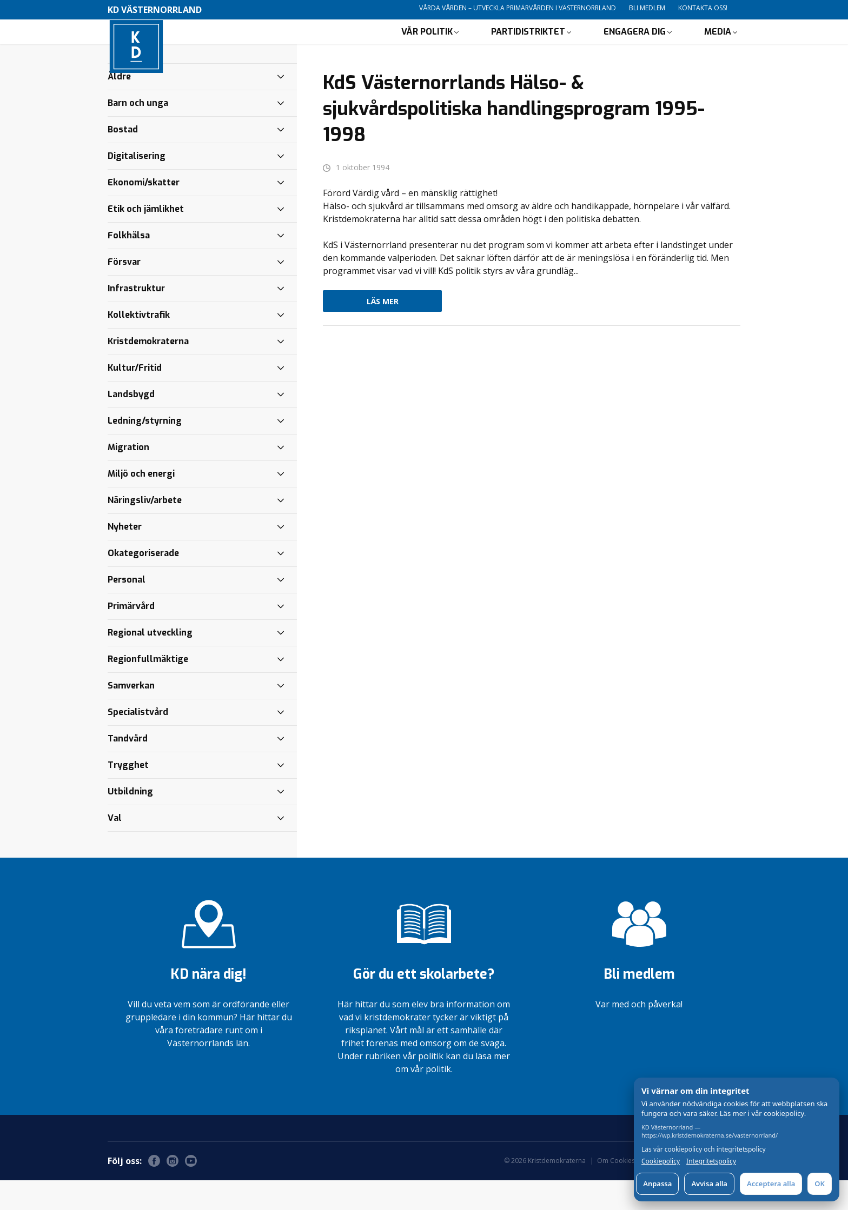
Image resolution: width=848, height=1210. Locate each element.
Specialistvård (138, 741)
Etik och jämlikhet (146, 238)
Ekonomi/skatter (144, 212)
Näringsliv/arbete (145, 530)
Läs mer (383, 331)
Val (115, 847)
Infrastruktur (136, 318)
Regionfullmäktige (148, 688)
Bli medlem (647, 7)
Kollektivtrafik (139, 344)
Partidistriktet (528, 46)
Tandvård (128, 768)
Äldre (119, 106)
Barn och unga (138, 132)
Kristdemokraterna (148, 371)
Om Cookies (616, 1190)
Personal (126, 609)
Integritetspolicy (711, 1161)
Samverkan (131, 715)
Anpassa (657, 1183)
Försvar (124, 291)
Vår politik (427, 46)
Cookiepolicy (660, 1161)
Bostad (123, 159)
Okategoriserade (143, 583)
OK (819, 1183)
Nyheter (125, 556)
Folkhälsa (129, 265)
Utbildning (130, 821)
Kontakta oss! (702, 7)
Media (717, 46)
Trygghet (128, 794)
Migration (128, 477)
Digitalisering (136, 185)
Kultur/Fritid (135, 397)
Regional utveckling (150, 662)
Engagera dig (635, 46)
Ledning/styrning (145, 450)
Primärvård (131, 635)
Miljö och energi (141, 503)
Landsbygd (131, 424)
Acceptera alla (771, 1183)
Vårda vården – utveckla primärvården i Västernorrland (517, 7)
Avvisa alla (709, 1183)
